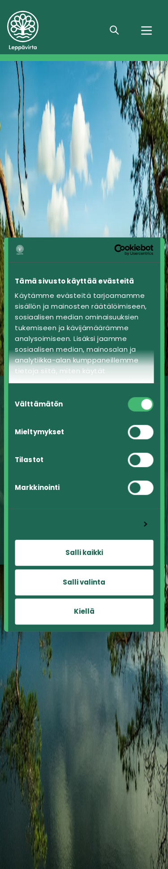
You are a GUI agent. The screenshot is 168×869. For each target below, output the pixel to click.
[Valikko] (146, 30)
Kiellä (84, 611)
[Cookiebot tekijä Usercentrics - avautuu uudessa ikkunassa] (116, 250)
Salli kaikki (84, 552)
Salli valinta (84, 582)
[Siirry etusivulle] (51, 31)
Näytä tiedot (113, 524)
